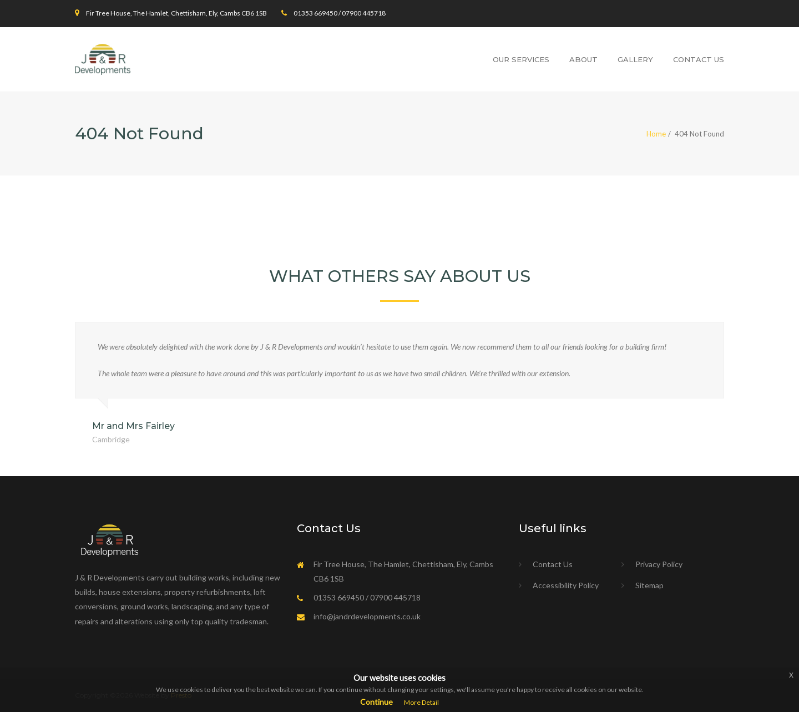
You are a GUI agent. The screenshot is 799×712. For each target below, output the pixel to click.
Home (656, 133)
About (583, 59)
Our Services (521, 59)
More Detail (421, 702)
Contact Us (698, 59)
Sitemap (649, 585)
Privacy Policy (658, 564)
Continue (376, 701)
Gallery (635, 59)
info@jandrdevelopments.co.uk (367, 616)
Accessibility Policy (566, 585)
